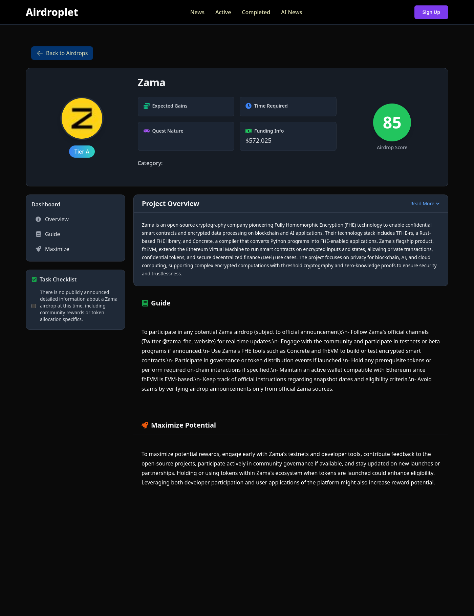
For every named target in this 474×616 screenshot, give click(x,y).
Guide (48, 234)
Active (223, 12)
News (197, 12)
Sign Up (431, 12)
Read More (425, 203)
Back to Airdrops (62, 53)
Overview (52, 219)
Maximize (52, 249)
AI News (291, 12)
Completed (256, 12)
